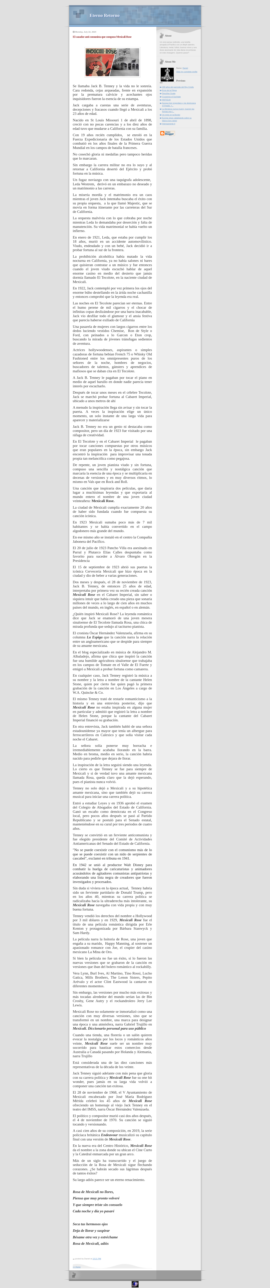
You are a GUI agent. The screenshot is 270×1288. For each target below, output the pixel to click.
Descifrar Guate (168, 93)
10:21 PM (97, 1259)
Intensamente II (168, 124)
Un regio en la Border (171, 115)
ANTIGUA (166, 100)
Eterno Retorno (105, 15)
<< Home (77, 1267)
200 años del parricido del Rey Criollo (178, 87)
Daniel (185, 68)
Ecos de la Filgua (169, 90)
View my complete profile (187, 72)
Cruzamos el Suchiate (171, 97)
